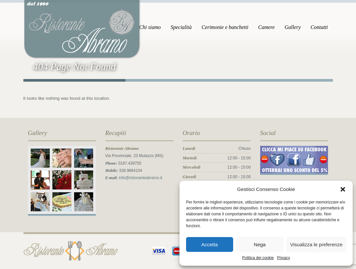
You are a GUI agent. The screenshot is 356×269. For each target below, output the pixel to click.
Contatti (319, 27)
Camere (266, 27)
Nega (260, 244)
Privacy (283, 258)
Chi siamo (150, 27)
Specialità (181, 27)
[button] (343, 189)
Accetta (209, 244)
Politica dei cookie (258, 258)
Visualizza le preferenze (316, 244)
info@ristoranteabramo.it (140, 177)
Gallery (293, 27)
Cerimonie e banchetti (225, 27)
